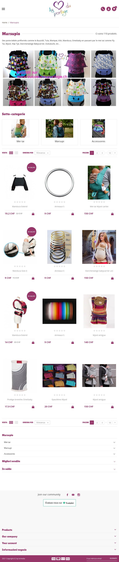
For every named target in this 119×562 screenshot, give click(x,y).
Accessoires (9, 453)
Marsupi (8, 448)
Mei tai (7, 442)
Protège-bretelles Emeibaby (19, 399)
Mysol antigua (99, 335)
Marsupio (7, 435)
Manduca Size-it (20, 271)
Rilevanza (43, 153)
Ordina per (28, 153)
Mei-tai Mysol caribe (99, 206)
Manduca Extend (19, 206)
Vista (4, 153)
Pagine (86, 153)
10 (110, 153)
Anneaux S (59, 206)
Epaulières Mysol (59, 399)
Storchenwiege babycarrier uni (99, 271)
